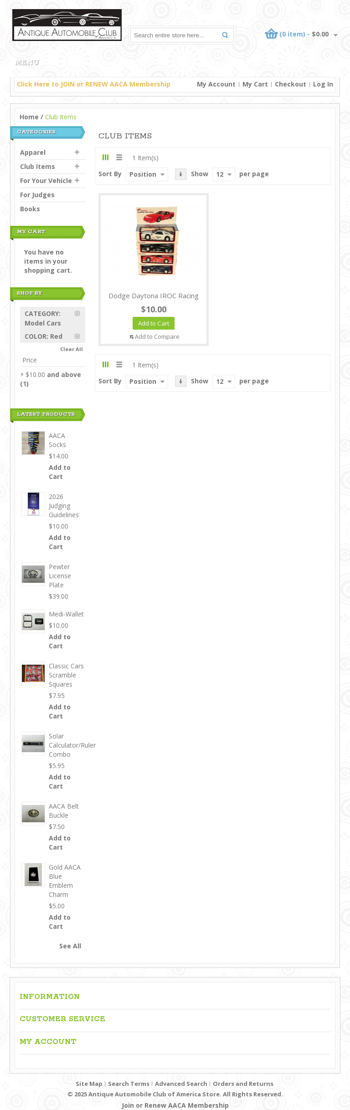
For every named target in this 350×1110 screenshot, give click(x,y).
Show (199, 173)
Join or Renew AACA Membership (175, 1105)
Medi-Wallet (66, 614)
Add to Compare (157, 336)
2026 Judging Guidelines (64, 505)
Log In (323, 84)
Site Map (89, 1083)
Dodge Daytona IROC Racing (153, 295)
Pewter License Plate (60, 575)
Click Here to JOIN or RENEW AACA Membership (93, 84)
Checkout (290, 84)
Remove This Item (80, 313)
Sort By (110, 173)
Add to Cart (60, 472)
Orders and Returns (243, 1083)
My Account (216, 84)
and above (53, 374)
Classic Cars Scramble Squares (66, 675)
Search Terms (128, 1083)
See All (70, 946)
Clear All (71, 349)
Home (29, 116)
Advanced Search (181, 1083)
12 (219, 174)
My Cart (255, 84)
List (119, 157)
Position (142, 174)
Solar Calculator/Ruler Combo (72, 745)
